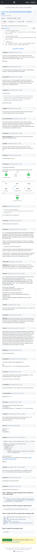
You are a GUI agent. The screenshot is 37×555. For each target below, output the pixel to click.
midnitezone (6, 164)
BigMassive (5, 350)
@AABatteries (5, 265)
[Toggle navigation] (2, 2)
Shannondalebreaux (7, 118)
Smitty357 (5, 66)
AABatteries (5, 229)
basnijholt (5, 155)
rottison (4, 328)
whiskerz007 (5, 12)
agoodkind (5, 486)
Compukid (5, 414)
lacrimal (4, 425)
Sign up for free (7, 540)
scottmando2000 (7, 393)
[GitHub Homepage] (14, 551)
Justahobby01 (6, 359)
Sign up (33, 2)
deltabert (5, 273)
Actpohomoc (6, 90)
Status (18, 548)
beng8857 (5, 108)
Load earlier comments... (18, 48)
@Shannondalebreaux (7, 136)
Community (22, 548)
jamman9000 (6, 77)
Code (4, 21)
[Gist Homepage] (14, 2)
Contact (30, 548)
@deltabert (5, 318)
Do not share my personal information (22, 549)
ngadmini (5, 437)
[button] (19, 18)
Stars (20, 21)
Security (14, 548)
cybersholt (5, 477)
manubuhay (5, 220)
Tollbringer (5, 52)
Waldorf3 (5, 467)
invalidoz (5, 206)
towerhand (5, 371)
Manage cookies (10, 549)
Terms (6, 548)
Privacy (9, 548)
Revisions (12, 21)
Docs (27, 548)
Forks (29, 21)
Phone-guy (5, 402)
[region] (18, 37)
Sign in (27, 2)
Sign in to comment (15, 541)
